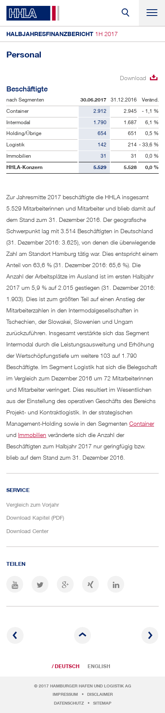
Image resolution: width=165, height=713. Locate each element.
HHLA (32, 13)
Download (133, 77)
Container (141, 423)
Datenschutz (69, 703)
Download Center (27, 531)
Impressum (65, 694)
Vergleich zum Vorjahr (32, 504)
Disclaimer (100, 694)
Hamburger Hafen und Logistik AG (90, 686)
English (99, 666)
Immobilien (32, 434)
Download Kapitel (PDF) (35, 517)
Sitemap (102, 703)
